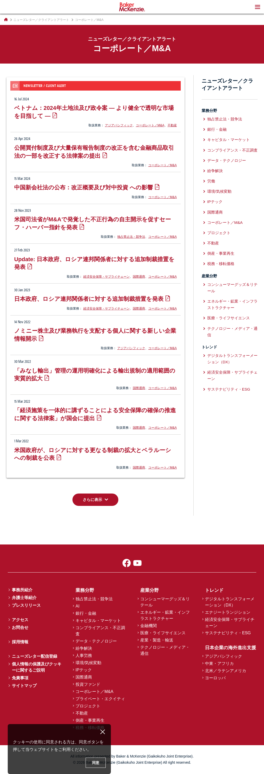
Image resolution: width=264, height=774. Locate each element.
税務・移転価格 (220, 263)
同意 (95, 763)
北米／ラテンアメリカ (225, 671)
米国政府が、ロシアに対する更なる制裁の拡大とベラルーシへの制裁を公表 (92, 454)
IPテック (214, 201)
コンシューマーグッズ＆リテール (232, 287)
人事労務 (84, 655)
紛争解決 (215, 171)
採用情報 (20, 642)
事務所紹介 (22, 590)
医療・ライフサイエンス (228, 318)
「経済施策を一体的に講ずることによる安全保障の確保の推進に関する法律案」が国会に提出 (95, 414)
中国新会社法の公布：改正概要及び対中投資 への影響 (83, 187)
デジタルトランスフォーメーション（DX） (232, 358)
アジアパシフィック (119, 125)
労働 (211, 181)
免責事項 (20, 678)
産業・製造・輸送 (156, 640)
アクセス (20, 620)
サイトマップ (24, 685)
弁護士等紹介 (24, 597)
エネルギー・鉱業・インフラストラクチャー (232, 304)
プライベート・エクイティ (100, 699)
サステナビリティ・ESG (228, 389)
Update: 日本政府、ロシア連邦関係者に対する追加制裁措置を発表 (94, 263)
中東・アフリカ (219, 663)
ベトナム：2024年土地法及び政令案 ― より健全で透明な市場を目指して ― (94, 112)
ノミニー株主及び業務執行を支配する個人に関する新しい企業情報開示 (95, 335)
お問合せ (20, 627)
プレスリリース (26, 605)
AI (77, 606)
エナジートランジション (227, 612)
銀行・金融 (217, 129)
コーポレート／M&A (150, 125)
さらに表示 (92, 499)
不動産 (172, 125)
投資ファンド (88, 684)
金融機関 (148, 625)
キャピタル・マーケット (228, 139)
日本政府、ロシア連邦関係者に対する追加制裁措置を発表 (88, 299)
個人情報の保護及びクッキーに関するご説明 (36, 667)
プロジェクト (218, 233)
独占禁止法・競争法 (131, 237)
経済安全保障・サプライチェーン (106, 276)
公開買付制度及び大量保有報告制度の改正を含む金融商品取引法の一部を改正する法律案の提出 (94, 152)
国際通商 (139, 276)
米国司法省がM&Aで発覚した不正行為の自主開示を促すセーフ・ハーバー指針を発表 (92, 223)
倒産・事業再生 (220, 253)
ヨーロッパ (215, 678)
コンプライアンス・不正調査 (232, 150)
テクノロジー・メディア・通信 (232, 331)
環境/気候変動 (219, 191)
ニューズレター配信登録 (34, 656)
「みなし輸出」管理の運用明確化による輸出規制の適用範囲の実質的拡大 (94, 374)
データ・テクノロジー (226, 160)
